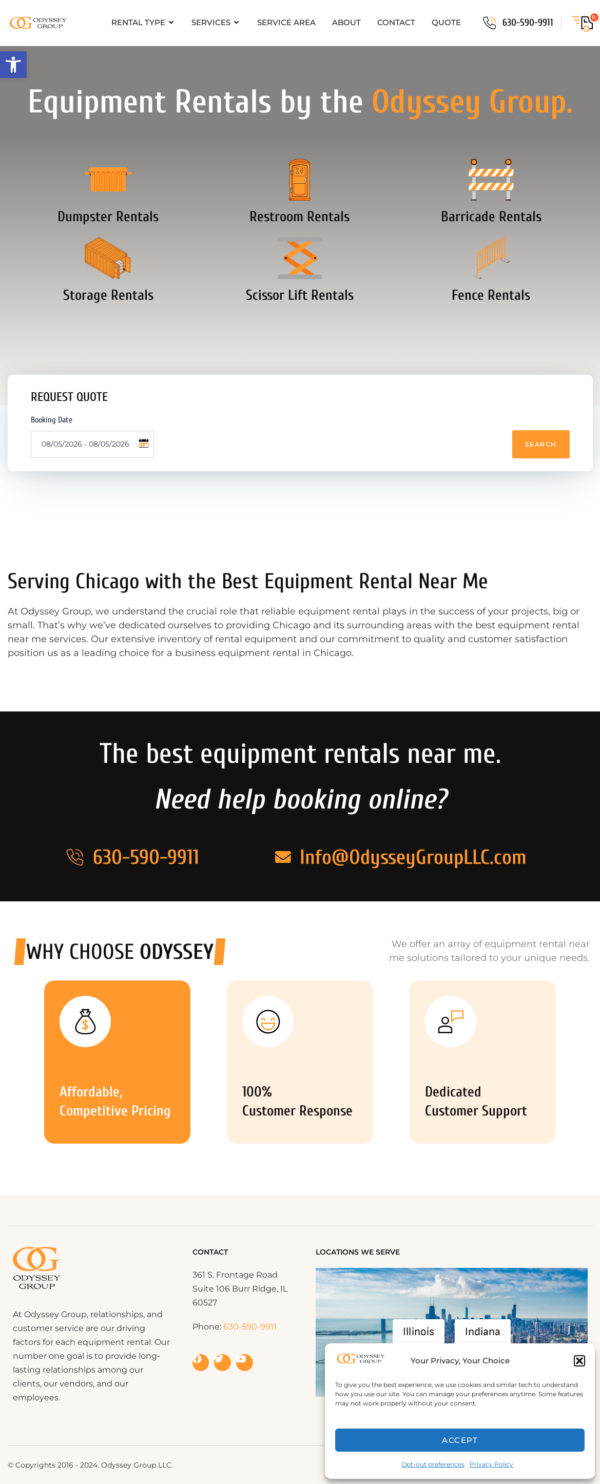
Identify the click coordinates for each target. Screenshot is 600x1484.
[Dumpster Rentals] (108, 187)
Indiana (482, 1332)
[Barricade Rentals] (491, 187)
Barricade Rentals (491, 231)
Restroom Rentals (299, 231)
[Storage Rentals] (108, 280)
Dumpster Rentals (108, 231)
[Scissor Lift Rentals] (300, 280)
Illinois (418, 1332)
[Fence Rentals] (491, 280)
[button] (13, 64)
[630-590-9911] (489, 23)
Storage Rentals (108, 324)
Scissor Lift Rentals (300, 324)
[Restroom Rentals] (300, 187)
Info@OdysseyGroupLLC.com (415, 857)
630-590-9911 (527, 22)
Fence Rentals (491, 324)
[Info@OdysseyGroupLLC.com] (283, 857)
